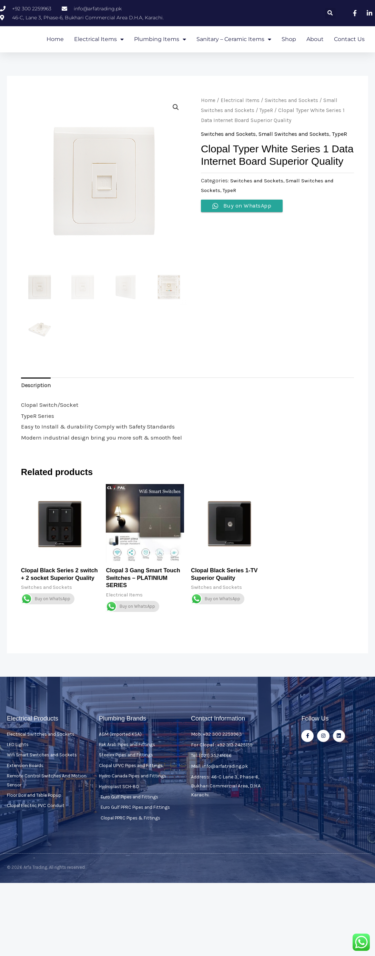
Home (55, 49)
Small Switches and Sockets (300, 153)
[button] (330, 13)
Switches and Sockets (291, 120)
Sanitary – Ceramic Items (233, 49)
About (315, 49)
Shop (289, 49)
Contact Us (349, 49)
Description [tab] (36, 405)
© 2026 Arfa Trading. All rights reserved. (46, 890)
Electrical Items (99, 49)
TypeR (267, 130)
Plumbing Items (160, 49)
